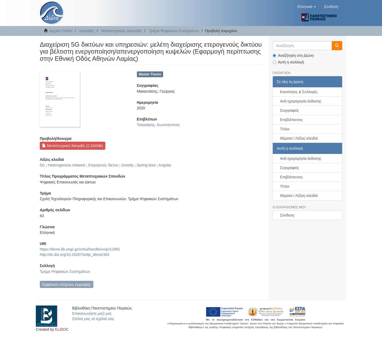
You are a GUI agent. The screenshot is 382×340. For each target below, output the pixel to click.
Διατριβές (86, 31)
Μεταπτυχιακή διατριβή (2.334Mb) (72, 146)
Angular (165, 165)
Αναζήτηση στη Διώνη (293, 55)
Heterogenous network (66, 165)
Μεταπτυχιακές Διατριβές (121, 31)
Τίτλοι (284, 129)
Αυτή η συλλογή (288, 62)
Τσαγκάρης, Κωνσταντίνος (158, 125)
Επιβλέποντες (291, 120)
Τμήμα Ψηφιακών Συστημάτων (174, 31)
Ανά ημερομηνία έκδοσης (301, 101)
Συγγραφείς (289, 110)
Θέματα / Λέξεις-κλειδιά (299, 138)
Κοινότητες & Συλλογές (299, 92)
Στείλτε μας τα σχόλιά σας (93, 319)
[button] (306, 6)
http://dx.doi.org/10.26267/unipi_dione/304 (74, 254)
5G (42, 165)
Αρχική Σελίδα (60, 31)
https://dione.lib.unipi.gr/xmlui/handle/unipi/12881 (80, 249)
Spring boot (146, 165)
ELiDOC (61, 329)
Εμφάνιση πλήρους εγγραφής (66, 284)
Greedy (127, 165)
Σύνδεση (287, 215)
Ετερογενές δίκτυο (103, 165)
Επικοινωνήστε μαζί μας (92, 313)
